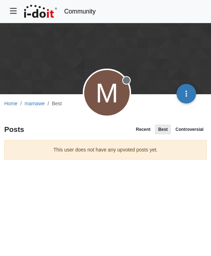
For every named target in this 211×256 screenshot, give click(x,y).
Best (163, 129)
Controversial (189, 129)
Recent (143, 129)
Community (80, 11)
